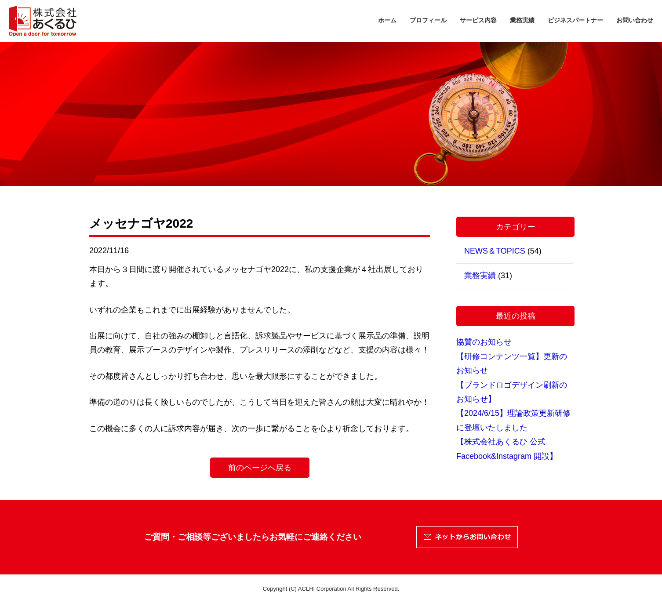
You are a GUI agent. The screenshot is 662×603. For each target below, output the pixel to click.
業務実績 (522, 20)
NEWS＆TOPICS (494, 251)
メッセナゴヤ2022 (141, 223)
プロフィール (428, 20)
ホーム (387, 20)
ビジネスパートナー (575, 20)
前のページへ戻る (259, 467)
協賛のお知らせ (484, 342)
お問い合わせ (634, 20)
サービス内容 (478, 20)
